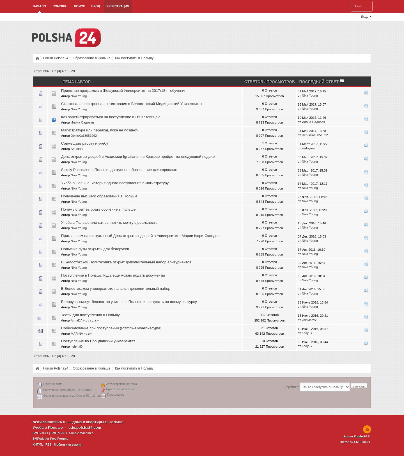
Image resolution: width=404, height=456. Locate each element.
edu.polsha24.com (84, 427)
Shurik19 (77, 149)
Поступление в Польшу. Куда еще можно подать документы (113, 275)
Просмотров (281, 81)
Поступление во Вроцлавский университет (98, 341)
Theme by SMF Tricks (354, 442)
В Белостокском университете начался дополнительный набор (115, 288)
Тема (68, 81)
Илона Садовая (82, 122)
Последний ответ (321, 81)
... (69, 71)
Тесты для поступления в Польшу (90, 315)
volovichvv (309, 320)
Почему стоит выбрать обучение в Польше (98, 209)
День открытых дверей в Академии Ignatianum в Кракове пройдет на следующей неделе (138, 156)
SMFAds (39, 438)
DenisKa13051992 (84, 135)
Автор (84, 81)
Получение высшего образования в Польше (99, 196)
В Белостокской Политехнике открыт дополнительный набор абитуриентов (126, 262)
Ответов (253, 81)
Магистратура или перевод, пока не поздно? (99, 130)
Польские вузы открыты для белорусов (95, 249)
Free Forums (59, 438)
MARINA (77, 333)
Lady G (307, 333)
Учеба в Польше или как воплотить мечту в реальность (109, 222)
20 (73, 71)
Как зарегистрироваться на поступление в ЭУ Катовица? (110, 117)
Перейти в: (291, 387)
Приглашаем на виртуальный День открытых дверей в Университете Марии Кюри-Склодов (140, 236)
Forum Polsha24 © (357, 436)
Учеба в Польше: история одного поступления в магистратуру (115, 183)
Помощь (59, 6)
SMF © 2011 (59, 433)
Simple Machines (81, 433)
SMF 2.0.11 (40, 433)
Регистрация (117, 6)
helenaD (76, 346)
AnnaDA (76, 320)
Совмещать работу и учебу (84, 143)
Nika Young (79, 96)
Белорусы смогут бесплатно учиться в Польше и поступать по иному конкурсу (129, 302)
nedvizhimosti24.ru (50, 422)
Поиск (79, 6)
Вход (95, 6)
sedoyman (309, 148)
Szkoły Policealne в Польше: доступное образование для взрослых (119, 170)
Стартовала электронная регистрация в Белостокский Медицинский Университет (131, 104)
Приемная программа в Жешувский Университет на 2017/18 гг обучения (123, 90)
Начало (39, 6)
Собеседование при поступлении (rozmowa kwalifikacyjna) (111, 328)
